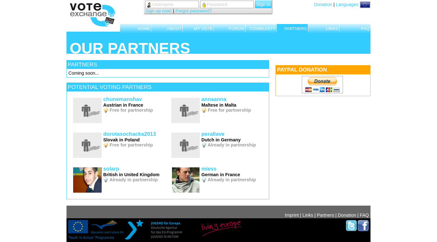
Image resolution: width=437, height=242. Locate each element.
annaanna (213, 99)
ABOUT (174, 28)
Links (307, 215)
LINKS (332, 28)
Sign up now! (158, 10)
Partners (325, 215)
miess (209, 169)
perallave (213, 134)
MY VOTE (203, 28)
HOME (143, 28)
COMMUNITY (263, 28)
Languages (353, 4)
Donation (323, 4)
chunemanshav (122, 99)
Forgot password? (193, 10)
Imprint (292, 215)
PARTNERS (295, 28)
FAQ (365, 28)
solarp (111, 169)
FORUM (236, 28)
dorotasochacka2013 (129, 134)
